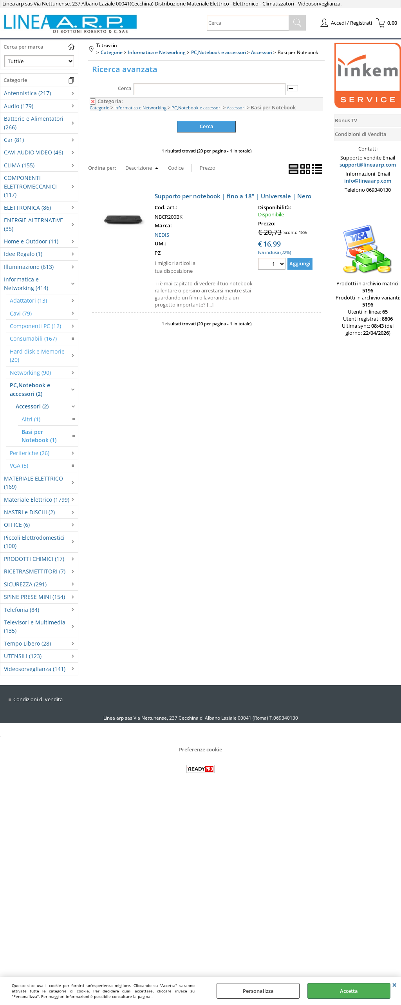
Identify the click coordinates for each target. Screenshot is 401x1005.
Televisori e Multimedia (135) (34, 626)
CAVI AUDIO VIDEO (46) (33, 152)
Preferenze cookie (200, 749)
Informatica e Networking (140, 108)
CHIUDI (394, 985)
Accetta (349, 990)
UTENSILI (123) (23, 656)
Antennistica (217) (27, 93)
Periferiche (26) (29, 453)
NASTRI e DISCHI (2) (29, 512)
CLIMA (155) (19, 165)
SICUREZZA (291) (25, 584)
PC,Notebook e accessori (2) (30, 389)
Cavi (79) (21, 313)
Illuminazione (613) (29, 266)
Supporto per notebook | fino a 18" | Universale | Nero (233, 196)
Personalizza (258, 990)
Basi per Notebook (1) (39, 436)
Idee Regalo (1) (23, 254)
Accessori (236, 108)
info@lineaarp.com (367, 180)
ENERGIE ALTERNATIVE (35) (33, 224)
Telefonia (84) (21, 609)
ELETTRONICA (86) (27, 207)
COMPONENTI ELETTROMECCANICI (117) (30, 186)
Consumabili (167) (33, 338)
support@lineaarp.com (368, 164)
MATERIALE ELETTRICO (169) (33, 482)
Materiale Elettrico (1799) (36, 499)
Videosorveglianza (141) (34, 669)
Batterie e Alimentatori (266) (33, 123)
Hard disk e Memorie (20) (37, 355)
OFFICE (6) (17, 524)
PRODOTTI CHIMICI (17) (34, 558)
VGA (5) (19, 465)
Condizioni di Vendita (38, 699)
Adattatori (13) (28, 300)
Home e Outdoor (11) (31, 241)
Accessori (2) (32, 406)
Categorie (99, 108)
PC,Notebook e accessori (197, 108)
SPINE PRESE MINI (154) (34, 596)
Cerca (125, 88)
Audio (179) (18, 106)
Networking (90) (30, 372)
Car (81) (14, 139)
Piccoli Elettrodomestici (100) (34, 542)
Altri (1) (31, 419)
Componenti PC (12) (35, 326)
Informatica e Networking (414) (26, 283)
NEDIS (162, 234)
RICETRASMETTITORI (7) (34, 571)
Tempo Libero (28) (27, 643)
